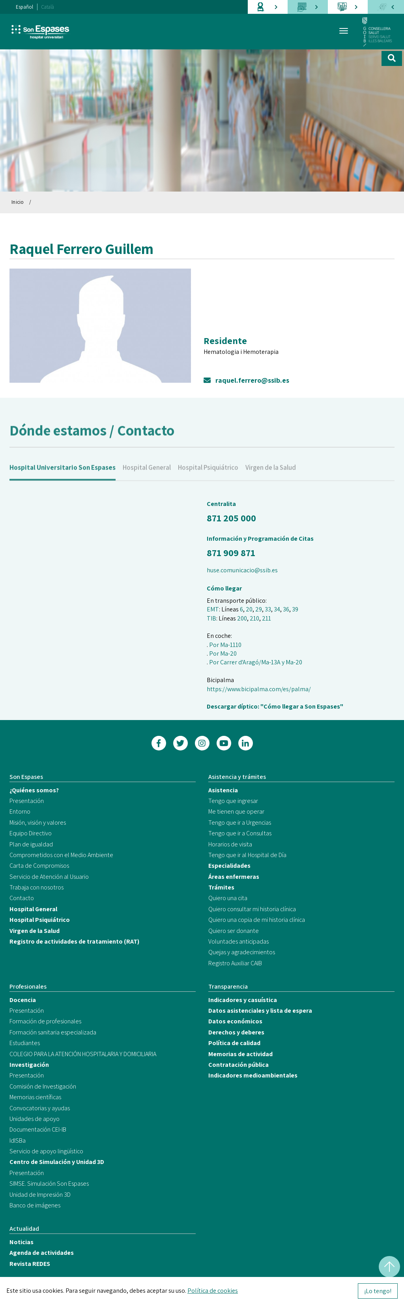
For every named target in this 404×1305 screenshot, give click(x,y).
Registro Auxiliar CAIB (235, 963)
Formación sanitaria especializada (52, 1032)
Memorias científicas (35, 1097)
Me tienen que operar (236, 811)
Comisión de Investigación (42, 1086)
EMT (213, 609)
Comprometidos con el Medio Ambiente (61, 855)
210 (254, 618)
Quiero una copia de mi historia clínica (256, 920)
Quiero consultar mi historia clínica (252, 909)
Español (24, 7)
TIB (211, 618)
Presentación (26, 801)
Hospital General (147, 477)
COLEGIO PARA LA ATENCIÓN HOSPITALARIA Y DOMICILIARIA (82, 1054)
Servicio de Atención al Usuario (49, 877)
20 (249, 609)
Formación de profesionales (45, 1021)
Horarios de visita (230, 844)
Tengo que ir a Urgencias (239, 822)
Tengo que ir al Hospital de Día (247, 855)
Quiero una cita (227, 898)
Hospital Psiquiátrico (208, 477)
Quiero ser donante (233, 931)
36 (286, 609)
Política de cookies (212, 1290)
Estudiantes (24, 1043)
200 (242, 618)
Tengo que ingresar (233, 801)
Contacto (21, 898)
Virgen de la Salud (270, 477)
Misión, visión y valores (37, 822)
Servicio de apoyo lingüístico (46, 1151)
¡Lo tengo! (377, 1291)
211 (266, 618)
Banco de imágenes (34, 1205)
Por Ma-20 (223, 653)
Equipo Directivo (30, 833)
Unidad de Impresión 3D (40, 1194)
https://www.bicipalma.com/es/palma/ (259, 689)
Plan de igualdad (31, 844)
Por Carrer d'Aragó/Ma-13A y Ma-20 (255, 662)
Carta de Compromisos (39, 865)
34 (277, 609)
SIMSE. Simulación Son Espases (49, 1183)
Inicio (17, 202)
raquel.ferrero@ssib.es (246, 380)
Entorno (19, 811)
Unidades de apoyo (34, 1119)
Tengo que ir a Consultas (239, 833)
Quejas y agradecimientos (241, 952)
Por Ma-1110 (225, 645)
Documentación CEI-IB (37, 1129)
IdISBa (17, 1140)
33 (268, 609)
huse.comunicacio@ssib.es (242, 570)
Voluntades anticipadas (238, 941)
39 (295, 609)
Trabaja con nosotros (36, 887)
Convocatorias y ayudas (39, 1108)
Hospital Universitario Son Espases (62, 477)
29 (258, 609)
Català (47, 7)
